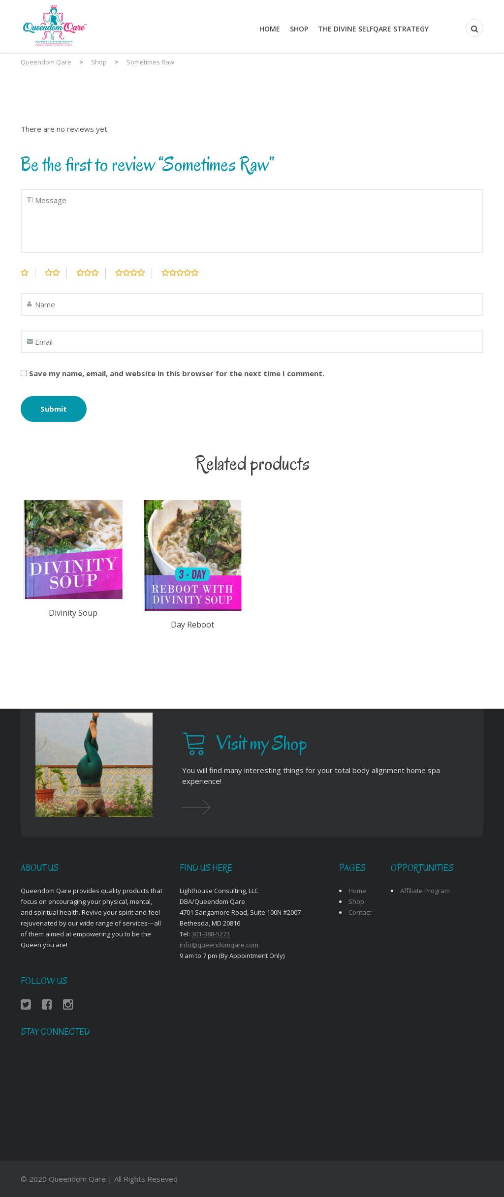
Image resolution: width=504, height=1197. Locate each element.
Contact (359, 912)
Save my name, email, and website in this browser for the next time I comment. (176, 373)
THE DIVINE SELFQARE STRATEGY (373, 28)
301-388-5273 (210, 933)
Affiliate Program (425, 890)
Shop (299, 28)
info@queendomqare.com (219, 944)
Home (269, 28)
